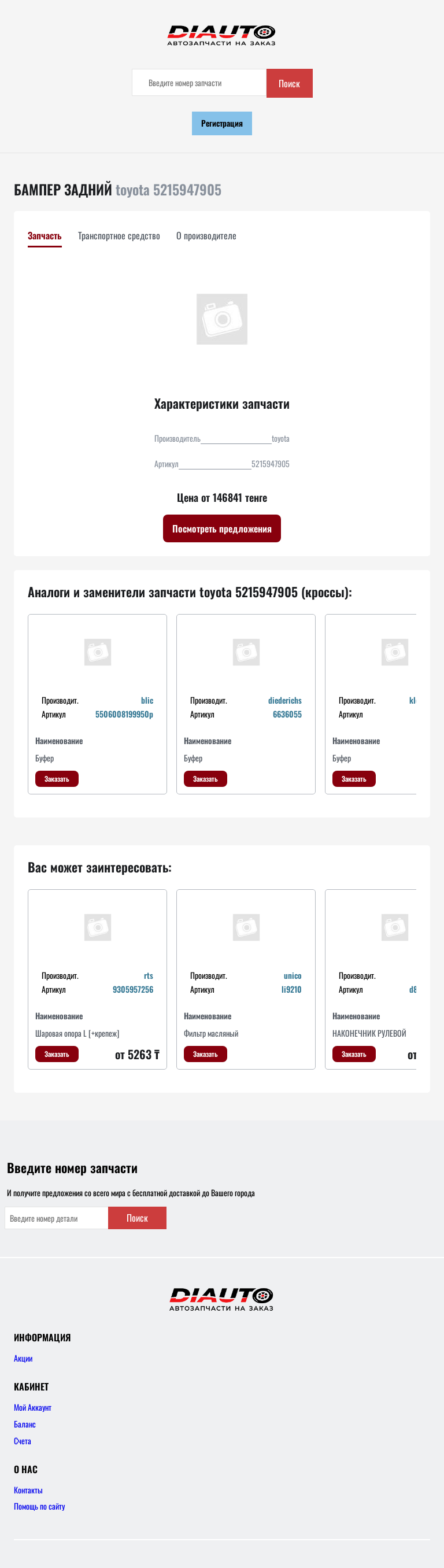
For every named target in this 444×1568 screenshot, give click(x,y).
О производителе (206, 235)
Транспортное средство (119, 235)
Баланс (25, 1424)
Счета (22, 1440)
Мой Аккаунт (32, 1407)
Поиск (289, 83)
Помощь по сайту (39, 1506)
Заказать (57, 778)
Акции (23, 1358)
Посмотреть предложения (222, 528)
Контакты (28, 1490)
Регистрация (222, 123)
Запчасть (45, 235)
